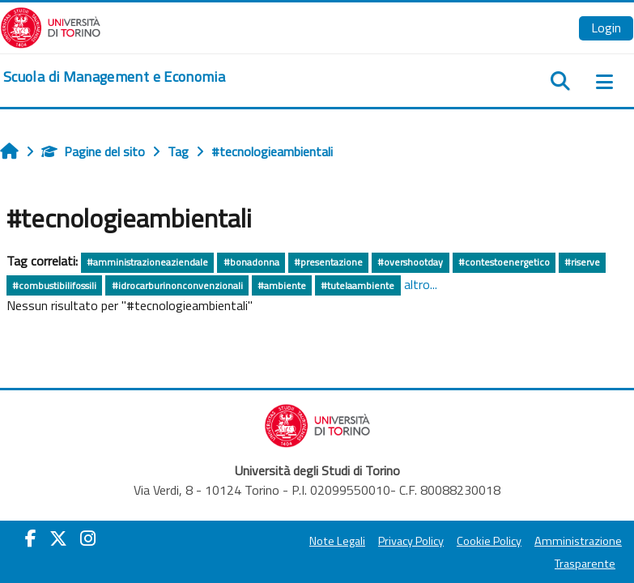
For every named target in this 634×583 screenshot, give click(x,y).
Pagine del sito (93, 151)
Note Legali (337, 541)
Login (606, 27)
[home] (114, 77)
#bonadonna (251, 262)
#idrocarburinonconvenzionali (177, 285)
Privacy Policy (411, 541)
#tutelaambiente (357, 285)
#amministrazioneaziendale (147, 262)
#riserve (582, 262)
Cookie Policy (489, 541)
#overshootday (410, 262)
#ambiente (281, 285)
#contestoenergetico (504, 262)
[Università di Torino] (50, 26)
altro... (420, 284)
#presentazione (328, 262)
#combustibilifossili (54, 285)
